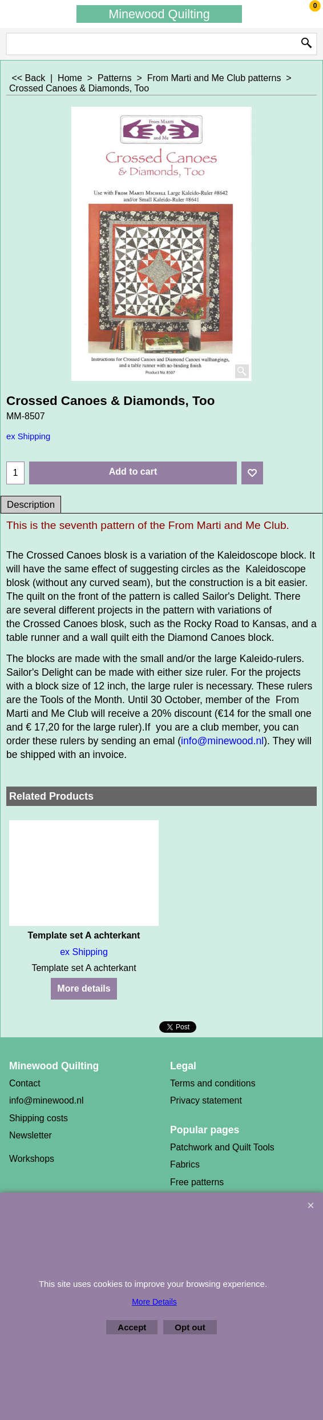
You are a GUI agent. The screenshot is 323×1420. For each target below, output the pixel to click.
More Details (154, 1301)
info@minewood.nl (222, 741)
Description (31, 504)
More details (83, 988)
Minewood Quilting (159, 14)
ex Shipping (28, 436)
